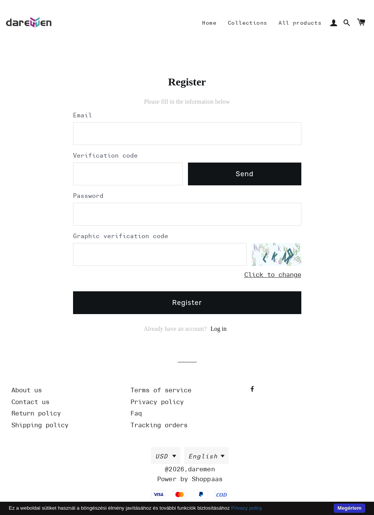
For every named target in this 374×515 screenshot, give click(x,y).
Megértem (349, 508)
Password (88, 196)
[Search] (347, 23)
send (245, 174)
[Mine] (209, 23)
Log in (218, 328)
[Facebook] (253, 389)
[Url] (68, 390)
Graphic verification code (120, 236)
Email (82, 115)
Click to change (272, 274)
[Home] (29, 23)
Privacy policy (246, 508)
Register (187, 303)
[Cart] (360, 23)
